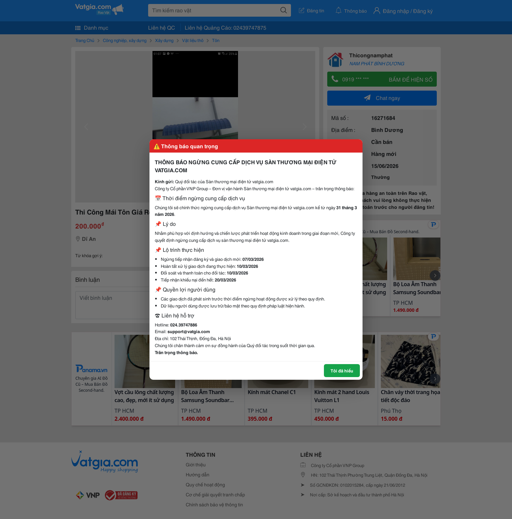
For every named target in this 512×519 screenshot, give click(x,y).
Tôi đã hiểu (342, 370)
